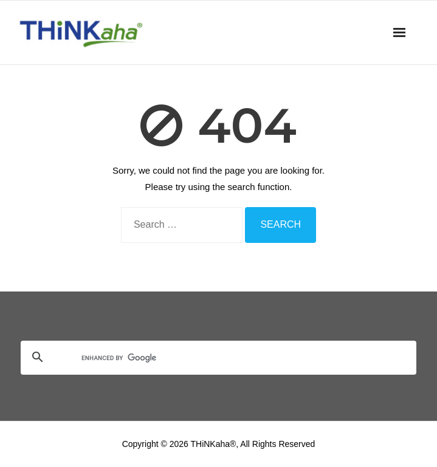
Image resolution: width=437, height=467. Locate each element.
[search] (203, 358)
